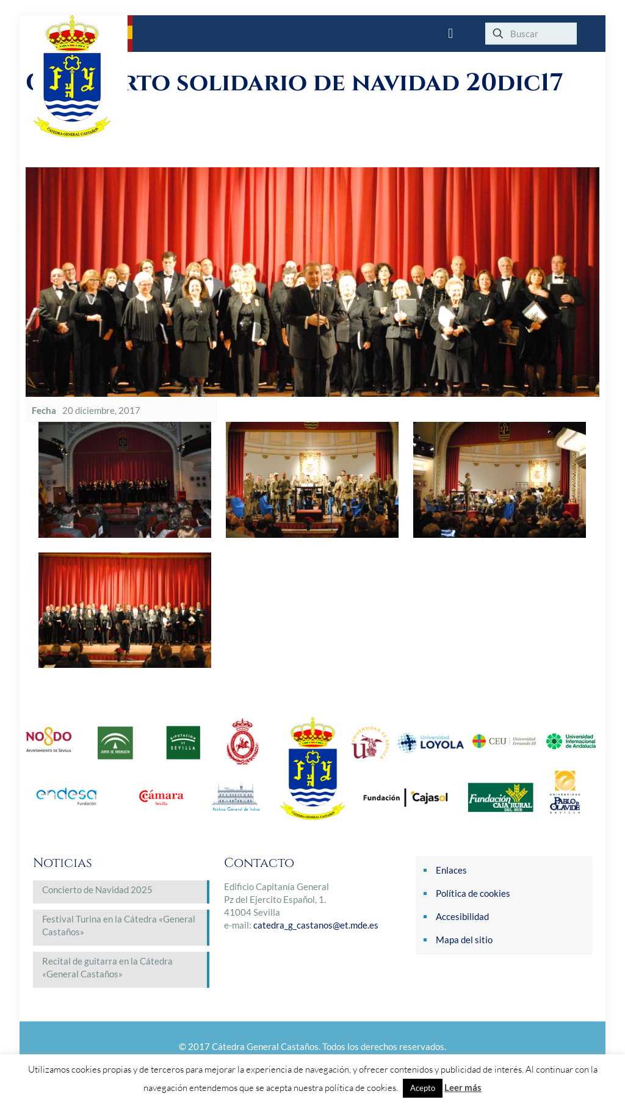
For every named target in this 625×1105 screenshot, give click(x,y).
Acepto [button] (422, 1088)
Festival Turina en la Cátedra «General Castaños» (118, 925)
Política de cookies (473, 893)
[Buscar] (531, 34)
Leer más (463, 1087)
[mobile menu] (450, 33)
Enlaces (451, 869)
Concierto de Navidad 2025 (97, 889)
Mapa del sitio (464, 939)
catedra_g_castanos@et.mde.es (315, 924)
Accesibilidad (462, 916)
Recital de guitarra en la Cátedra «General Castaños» (107, 967)
